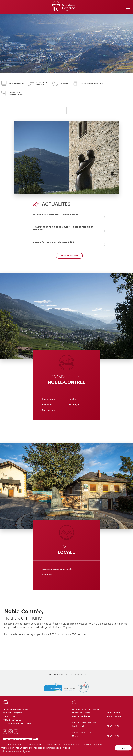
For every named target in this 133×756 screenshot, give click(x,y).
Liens (49, 675)
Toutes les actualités (69, 255)
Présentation (48, 399)
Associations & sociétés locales (57, 569)
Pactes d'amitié (49, 410)
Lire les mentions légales (16, 751)
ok (123, 747)
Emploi (72, 399)
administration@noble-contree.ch (18, 723)
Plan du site (81, 675)
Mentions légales (63, 675)
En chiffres (47, 404)
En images (74, 404)
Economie (47, 574)
